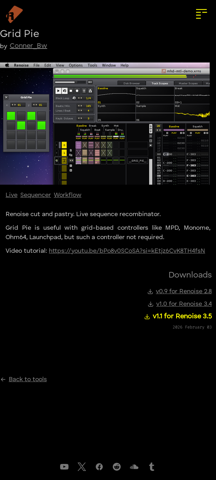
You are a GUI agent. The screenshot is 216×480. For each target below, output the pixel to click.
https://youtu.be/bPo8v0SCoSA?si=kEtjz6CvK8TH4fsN (127, 251)
